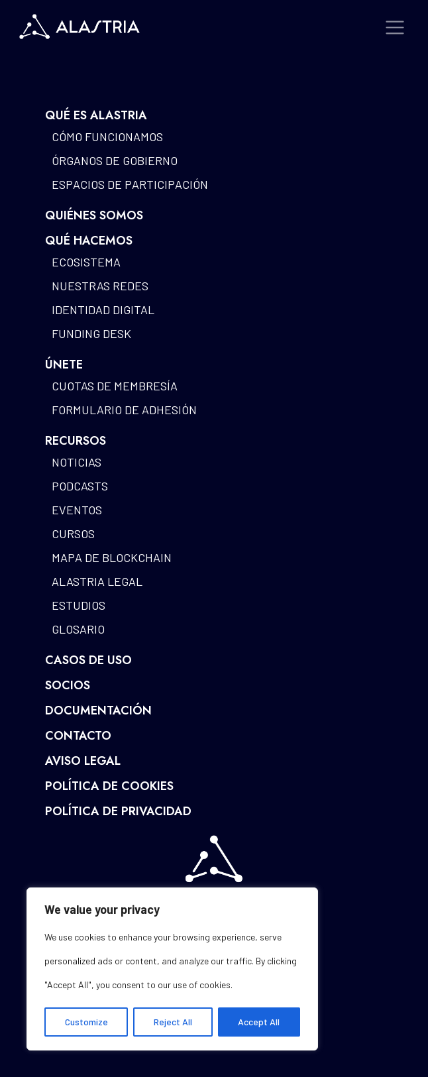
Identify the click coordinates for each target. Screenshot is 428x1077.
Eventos (77, 509)
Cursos (73, 533)
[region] (172, 968)
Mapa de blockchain (112, 557)
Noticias (76, 462)
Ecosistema (86, 262)
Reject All (173, 1021)
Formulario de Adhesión (124, 409)
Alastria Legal (97, 581)
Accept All (259, 1021)
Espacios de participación (130, 184)
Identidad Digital (103, 309)
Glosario (78, 629)
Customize (86, 1021)
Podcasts (80, 486)
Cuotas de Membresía (115, 385)
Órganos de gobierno (115, 160)
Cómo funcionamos (107, 136)
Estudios (78, 605)
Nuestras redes (100, 285)
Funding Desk (91, 333)
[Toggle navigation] (395, 27)
